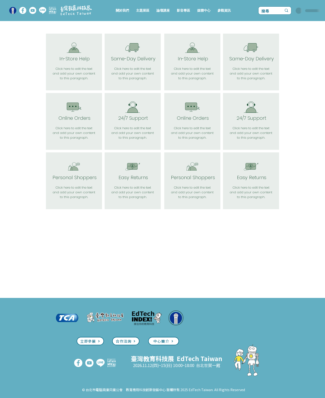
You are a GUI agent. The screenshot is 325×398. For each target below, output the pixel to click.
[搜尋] (268, 11)
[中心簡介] (163, 341)
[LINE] (42, 10)
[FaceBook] (22, 10)
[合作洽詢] (125, 341)
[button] (143, 10)
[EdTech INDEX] (52, 10)
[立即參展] (90, 341)
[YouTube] (32, 10)
